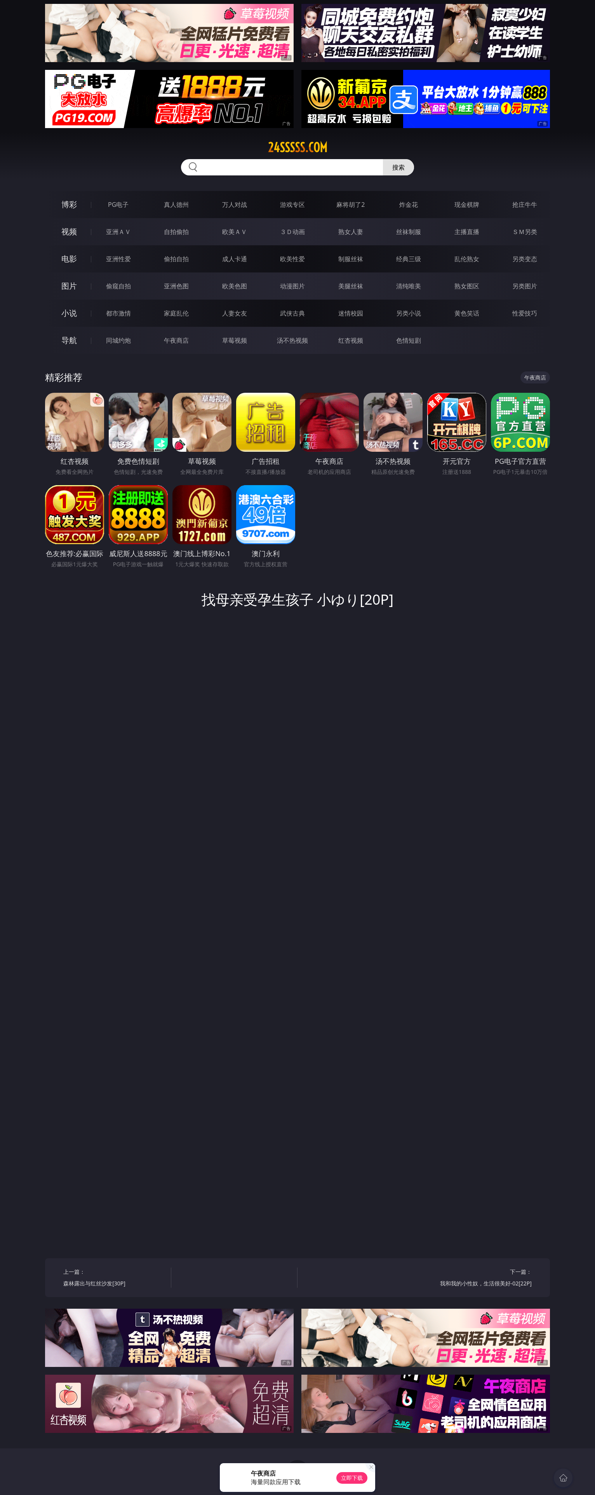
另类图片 (524, 286)
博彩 (69, 204)
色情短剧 (408, 340)
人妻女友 (234, 313)
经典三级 (408, 259)
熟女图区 (466, 286)
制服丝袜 (350, 259)
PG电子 (118, 204)
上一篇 (114, 1278)
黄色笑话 (466, 313)
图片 (69, 286)
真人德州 (176, 204)
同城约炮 (118, 340)
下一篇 (481, 1278)
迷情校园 (350, 313)
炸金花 (408, 204)
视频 (69, 231)
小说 (69, 313)
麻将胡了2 (350, 204)
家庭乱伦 (176, 313)
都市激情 (118, 313)
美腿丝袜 (350, 286)
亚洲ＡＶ (118, 231)
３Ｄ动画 (292, 231)
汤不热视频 (292, 340)
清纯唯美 (408, 286)
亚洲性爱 (118, 259)
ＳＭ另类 (524, 231)
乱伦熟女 (466, 259)
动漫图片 (292, 286)
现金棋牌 (466, 204)
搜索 (398, 167)
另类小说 (408, 313)
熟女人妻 (350, 231)
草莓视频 (234, 340)
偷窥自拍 (118, 286)
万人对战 (234, 204)
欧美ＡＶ (234, 231)
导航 (69, 340)
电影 (69, 258)
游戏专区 (292, 204)
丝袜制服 (408, 231)
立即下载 (352, 1477)
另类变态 (524, 259)
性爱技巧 (524, 313)
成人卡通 (234, 259)
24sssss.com (297, 147)
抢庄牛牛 (524, 204)
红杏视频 (350, 340)
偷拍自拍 (176, 259)
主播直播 (466, 231)
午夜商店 (176, 340)
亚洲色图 (176, 286)
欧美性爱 (292, 259)
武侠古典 (292, 313)
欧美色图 (234, 286)
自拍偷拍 (176, 231)
